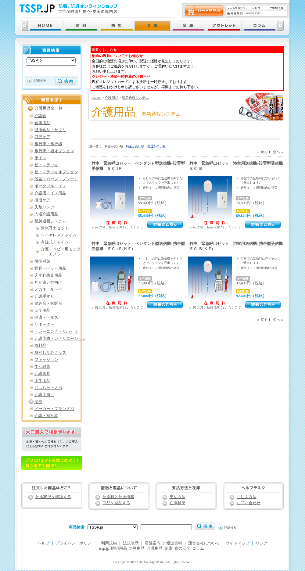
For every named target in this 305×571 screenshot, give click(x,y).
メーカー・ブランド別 (54, 409)
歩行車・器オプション (54, 151)
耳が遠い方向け (48, 282)
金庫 (168, 548)
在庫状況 (177, 503)
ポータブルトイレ (50, 186)
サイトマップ (237, 543)
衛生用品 (42, 381)
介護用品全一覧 (49, 108)
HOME (97, 97)
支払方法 (177, 497)
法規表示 (131, 543)
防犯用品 (119, 548)
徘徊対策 (42, 261)
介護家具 (42, 374)
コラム (198, 548)
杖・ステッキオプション (56, 172)
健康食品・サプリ (50, 130)
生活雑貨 (42, 367)
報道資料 (174, 543)
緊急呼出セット (55, 228)
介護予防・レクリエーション (60, 338)
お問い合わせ (248, 503)
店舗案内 (152, 543)
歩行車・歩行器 (48, 144)
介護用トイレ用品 (50, 193)
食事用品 (42, 123)
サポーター (44, 324)
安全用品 (42, 310)
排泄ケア (42, 200)
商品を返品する (116, 503)
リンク (261, 543)
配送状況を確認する (53, 497)
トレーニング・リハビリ (56, 331)
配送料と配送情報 (118, 497)
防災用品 (137, 548)
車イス (40, 158)
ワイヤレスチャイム (59, 235)
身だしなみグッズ (50, 352)
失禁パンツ (44, 207)
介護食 (40, 116)
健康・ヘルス (46, 317)
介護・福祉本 (46, 416)
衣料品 (40, 345)
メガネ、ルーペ (48, 289)
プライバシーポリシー (75, 543)
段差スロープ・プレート (56, 179)
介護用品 (111, 97)
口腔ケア (42, 137)
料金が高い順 (135, 146)
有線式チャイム (55, 242)
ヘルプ (43, 543)
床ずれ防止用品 (48, 275)
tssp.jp (104, 548)
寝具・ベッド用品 (50, 268)
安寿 (38, 402)
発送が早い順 (156, 146)
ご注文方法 (247, 497)
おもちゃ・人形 (48, 388)
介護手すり (44, 296)
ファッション (46, 359)
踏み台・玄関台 (48, 303)
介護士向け (44, 395)
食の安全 (182, 548)
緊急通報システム (135, 97)
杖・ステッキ (46, 165)
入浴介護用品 (46, 214)
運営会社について (204, 543)
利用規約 (109, 543)
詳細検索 (40, 80)
